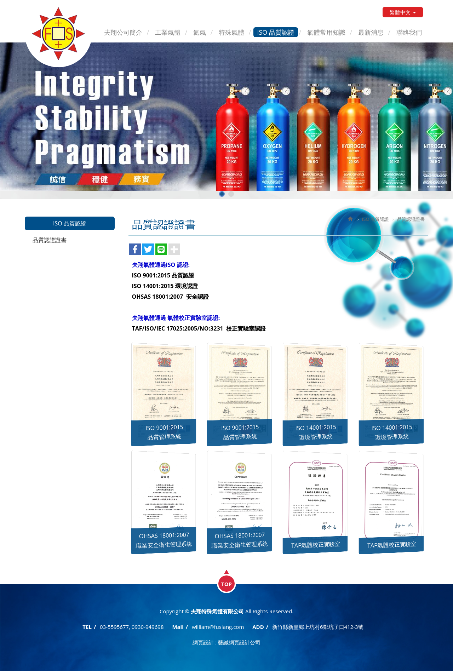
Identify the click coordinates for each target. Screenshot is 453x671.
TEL (87, 626)
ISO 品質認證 (375, 219)
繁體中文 (403, 12)
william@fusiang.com (218, 626)
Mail (177, 626)
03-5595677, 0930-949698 (132, 626)
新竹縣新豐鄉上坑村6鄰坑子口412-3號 (317, 626)
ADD (258, 626)
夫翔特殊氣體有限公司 (58, 33)
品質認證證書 (50, 240)
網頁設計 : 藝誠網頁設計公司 (226, 642)
